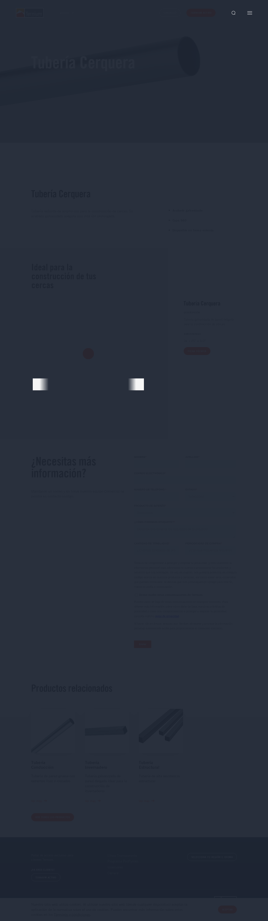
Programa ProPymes (122, 861)
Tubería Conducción (42, 765)
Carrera (113, 873)
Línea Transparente (122, 855)
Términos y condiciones (72, 914)
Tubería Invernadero (96, 765)
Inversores (115, 867)
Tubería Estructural (149, 765)
